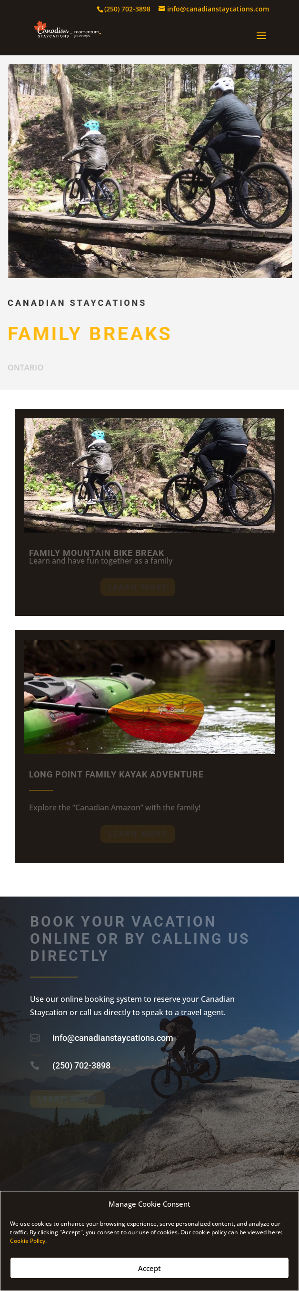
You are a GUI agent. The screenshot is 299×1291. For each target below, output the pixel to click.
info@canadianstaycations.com (112, 1038)
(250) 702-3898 (81, 1065)
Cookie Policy (27, 1241)
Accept (149, 1268)
